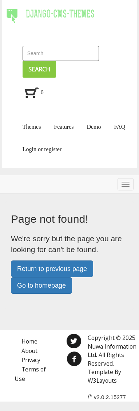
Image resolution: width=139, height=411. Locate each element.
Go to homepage (41, 285)
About (29, 351)
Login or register (42, 149)
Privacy (30, 360)
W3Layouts (102, 381)
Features (64, 127)
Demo (94, 127)
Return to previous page (52, 268)
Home (29, 341)
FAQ (119, 127)
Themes (32, 127)
